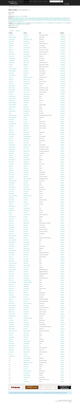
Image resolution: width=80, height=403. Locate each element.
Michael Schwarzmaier (27, 303)
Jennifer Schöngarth (60, 20)
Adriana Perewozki (12, 267)
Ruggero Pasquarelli (12, 37)
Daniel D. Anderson (28, 17)
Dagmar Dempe (26, 60)
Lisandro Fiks (11, 248)
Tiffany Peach (26, 337)
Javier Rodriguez (12, 227)
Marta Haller (11, 347)
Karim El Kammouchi (45, 22)
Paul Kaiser (38, 20)
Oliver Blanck (39, 17)
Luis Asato (10, 214)
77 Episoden (62, 64)
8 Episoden (62, 132)
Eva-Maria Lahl (26, 273)
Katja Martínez (11, 45)
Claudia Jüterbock (58, 17)
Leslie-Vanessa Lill (27, 43)
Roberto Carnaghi (12, 87)
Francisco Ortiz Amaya (13, 263)
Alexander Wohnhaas (27, 280)
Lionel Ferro (11, 77)
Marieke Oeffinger (45, 17)
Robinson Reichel (27, 377)
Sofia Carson (11, 339)
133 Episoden (62, 81)
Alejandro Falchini (12, 326)
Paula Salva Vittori (12, 305)
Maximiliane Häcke (27, 111)
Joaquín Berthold (12, 100)
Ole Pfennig (26, 216)
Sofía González (11, 229)
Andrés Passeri (11, 218)
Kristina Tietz (26, 246)
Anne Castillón (11, 125)
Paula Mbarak (11, 223)
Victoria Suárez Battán (12, 115)
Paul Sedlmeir (26, 157)
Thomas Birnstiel (26, 244)
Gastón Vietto (11, 56)
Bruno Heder (11, 142)
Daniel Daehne (16, 20)
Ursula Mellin (26, 271)
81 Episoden (62, 94)
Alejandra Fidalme (12, 149)
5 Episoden (62, 144)
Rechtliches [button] (45, 1)
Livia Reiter (25, 237)
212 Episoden (62, 62)
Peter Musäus (26, 123)
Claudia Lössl (26, 68)
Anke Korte (25, 85)
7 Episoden (62, 134)
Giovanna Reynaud (12, 98)
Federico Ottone (11, 254)
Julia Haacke (15, 22)
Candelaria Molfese (12, 111)
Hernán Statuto (11, 161)
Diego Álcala (11, 81)
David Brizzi (26, 197)
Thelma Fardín (11, 176)
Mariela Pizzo (11, 301)
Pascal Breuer (26, 187)
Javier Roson (11, 140)
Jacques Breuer (26, 322)
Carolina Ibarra (11, 73)
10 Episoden (62, 176)
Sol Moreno (11, 155)
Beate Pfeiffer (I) (14, 21)
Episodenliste (18, 30)
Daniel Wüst (26, 292)
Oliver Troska (26, 174)
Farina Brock (26, 45)
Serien (13, 6)
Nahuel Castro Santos (12, 235)
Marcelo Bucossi (11, 303)
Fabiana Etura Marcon (12, 180)
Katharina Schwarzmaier (28, 39)
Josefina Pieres (11, 349)
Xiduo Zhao (26, 320)
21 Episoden (62, 307)
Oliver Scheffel (26, 311)
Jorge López (11, 49)
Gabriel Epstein (11, 261)
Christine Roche (51, 17)
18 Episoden (62, 237)
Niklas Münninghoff (27, 330)
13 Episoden (62, 142)
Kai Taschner (26, 199)
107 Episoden (62, 79)
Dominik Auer (26, 290)
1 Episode (62, 119)
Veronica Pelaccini (12, 159)
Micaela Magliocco (12, 206)
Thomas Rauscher (27, 214)
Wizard (30, 1)
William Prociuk (11, 309)
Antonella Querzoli (12, 85)
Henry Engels (26, 191)
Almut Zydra (26, 256)
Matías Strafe (11, 225)
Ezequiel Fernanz (12, 210)
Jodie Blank (26, 339)
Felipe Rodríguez (12, 182)
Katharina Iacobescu (27, 47)
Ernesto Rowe (11, 294)
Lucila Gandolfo (11, 60)
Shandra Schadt (26, 115)
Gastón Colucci (11, 286)
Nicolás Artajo (55, 22)
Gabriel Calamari (12, 356)
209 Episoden (62, 68)
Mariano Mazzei (11, 343)
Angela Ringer (34, 17)
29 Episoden (62, 111)
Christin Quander (20, 21)
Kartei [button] (26, 1)
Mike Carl (25, 117)
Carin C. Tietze (26, 92)
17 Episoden (62, 261)
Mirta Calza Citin (11, 273)
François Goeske (26, 250)
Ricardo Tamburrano (12, 216)
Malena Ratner (11, 43)
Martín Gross (11, 292)
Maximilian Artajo (26, 96)
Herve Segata (11, 244)
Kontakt (40, 1)
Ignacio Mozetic (11, 119)
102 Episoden (62, 92)
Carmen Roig (11, 271)
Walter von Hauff (26, 132)
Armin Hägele (26, 286)
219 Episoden (62, 47)
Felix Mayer (26, 104)
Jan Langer (25, 119)
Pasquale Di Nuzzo (12, 96)
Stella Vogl (25, 130)
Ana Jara (10, 47)
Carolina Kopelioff (12, 58)
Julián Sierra (11, 168)
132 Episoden (62, 83)
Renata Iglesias (11, 237)
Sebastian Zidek (67, 20)
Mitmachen (35, 1)
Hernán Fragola (11, 174)
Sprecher (25, 32)
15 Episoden (62, 231)
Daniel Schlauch (26, 356)
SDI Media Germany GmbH (19, 16)
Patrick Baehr (54, 20)
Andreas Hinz (22, 17)
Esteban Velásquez (12, 250)
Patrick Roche (26, 49)
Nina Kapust (26, 328)
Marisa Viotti (11, 233)
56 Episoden (62, 100)
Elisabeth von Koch (27, 79)
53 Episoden (62, 113)
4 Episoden (62, 168)
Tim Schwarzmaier (27, 83)
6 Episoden (62, 130)
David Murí (11, 64)
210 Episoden (62, 60)
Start (10, 6)
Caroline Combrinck (27, 189)
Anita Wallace (63, 17)
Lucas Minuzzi (11, 191)
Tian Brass (10, 204)
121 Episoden (62, 66)
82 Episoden (62, 96)
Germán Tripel (11, 83)
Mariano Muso (11, 322)
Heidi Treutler (26, 269)
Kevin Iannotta (26, 140)
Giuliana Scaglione (12, 242)
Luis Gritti (10, 212)
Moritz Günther (26, 102)
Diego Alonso (11, 341)
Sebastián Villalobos (12, 104)
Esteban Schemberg (12, 282)
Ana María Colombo (12, 269)
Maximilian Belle (26, 41)
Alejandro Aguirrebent (12, 117)
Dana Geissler (26, 180)
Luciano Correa (11, 288)
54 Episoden (62, 115)
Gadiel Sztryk (11, 170)
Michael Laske (34, 22)
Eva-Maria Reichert (27, 159)
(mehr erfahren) (16, 25)
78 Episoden (62, 49)
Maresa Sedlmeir (26, 98)
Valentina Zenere (12, 39)
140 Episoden (62, 85)
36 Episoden (62, 102)
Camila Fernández (12, 144)
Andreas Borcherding (27, 136)
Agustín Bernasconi (12, 75)
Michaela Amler (26, 125)
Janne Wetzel (26, 313)
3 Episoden (62, 151)
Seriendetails (11, 30)
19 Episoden (62, 328)
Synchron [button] (21, 1)
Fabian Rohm (26, 193)
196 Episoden (62, 77)
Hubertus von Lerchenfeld (28, 362)
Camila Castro (11, 130)
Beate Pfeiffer (26, 229)
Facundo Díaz (11, 290)
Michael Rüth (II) (22, 20)
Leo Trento (10, 354)
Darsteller (10, 32)
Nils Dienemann (26, 235)
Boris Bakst (11, 138)
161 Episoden (62, 73)
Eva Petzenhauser (27, 373)
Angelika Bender (26, 324)
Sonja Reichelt (26, 73)
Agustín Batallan (11, 345)
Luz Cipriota (11, 94)
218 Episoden (62, 43)
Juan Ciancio (11, 320)
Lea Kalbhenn (26, 58)
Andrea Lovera (11, 275)
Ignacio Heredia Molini (12, 102)
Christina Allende (12, 307)
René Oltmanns (26, 294)
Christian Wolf (26, 170)
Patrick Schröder (26, 210)
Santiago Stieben (12, 134)
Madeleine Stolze (25, 22)
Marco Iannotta (26, 381)
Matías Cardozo (11, 193)
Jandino (10, 113)
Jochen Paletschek (27, 341)
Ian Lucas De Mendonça (13, 195)
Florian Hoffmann (27, 100)
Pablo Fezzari (11, 280)
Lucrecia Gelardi (11, 151)
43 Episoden (62, 106)
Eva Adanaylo (11, 324)
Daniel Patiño (11, 197)
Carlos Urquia (11, 332)
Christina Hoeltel (26, 307)
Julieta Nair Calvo (12, 265)
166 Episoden (62, 75)
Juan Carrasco (11, 136)
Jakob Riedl (26, 66)
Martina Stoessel (12, 246)
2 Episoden (62, 117)
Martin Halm (26, 354)
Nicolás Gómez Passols (13, 330)
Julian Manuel (26, 106)
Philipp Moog (26, 64)
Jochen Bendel (26, 153)
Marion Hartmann (27, 347)
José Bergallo (11, 121)
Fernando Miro (11, 208)
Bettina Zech (26, 176)
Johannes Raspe (26, 138)
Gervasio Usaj (11, 178)
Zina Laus (25, 206)
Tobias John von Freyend (28, 77)
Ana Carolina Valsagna (13, 68)
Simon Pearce (26, 142)
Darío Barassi (11, 157)
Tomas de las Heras (12, 106)
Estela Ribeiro (11, 92)
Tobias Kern (26, 37)
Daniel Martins (11, 153)
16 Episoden (62, 155)
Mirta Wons (11, 256)
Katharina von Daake (27, 144)
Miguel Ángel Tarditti (12, 123)
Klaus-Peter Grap (64, 22)
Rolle (40, 32)
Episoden (62, 32)
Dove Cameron (11, 163)
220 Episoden (62, 37)
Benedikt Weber (26, 288)
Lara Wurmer (33, 20)
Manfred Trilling (26, 248)
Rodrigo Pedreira (12, 62)
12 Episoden (62, 324)
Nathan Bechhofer (16, 17)
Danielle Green (26, 305)
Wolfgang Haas (26, 161)
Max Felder (25, 75)
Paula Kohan (11, 79)
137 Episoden (62, 51)
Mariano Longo (11, 284)
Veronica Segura (12, 189)
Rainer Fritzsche (26, 62)
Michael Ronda (11, 41)
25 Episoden (62, 104)
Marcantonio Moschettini (28, 282)
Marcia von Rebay (27, 265)
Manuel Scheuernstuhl (27, 195)
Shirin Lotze (26, 301)
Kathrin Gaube (26, 275)
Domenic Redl (26, 113)
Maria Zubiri (11, 299)
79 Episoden (62, 98)
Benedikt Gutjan (26, 51)
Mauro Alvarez (11, 172)
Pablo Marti (11, 318)
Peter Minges (49, 20)
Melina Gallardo (11, 337)
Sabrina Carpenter (12, 313)
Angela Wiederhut (27, 94)
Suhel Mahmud (11, 252)
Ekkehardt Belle (26, 87)
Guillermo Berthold (12, 187)
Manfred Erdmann (27, 208)
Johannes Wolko (26, 343)
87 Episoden (62, 87)
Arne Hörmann (26, 204)
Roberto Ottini (11, 132)
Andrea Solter (28, 20)
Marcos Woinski (11, 199)
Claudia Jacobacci (27, 360)
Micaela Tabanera (12, 328)
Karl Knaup (25, 121)
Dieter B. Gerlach (43, 20)
